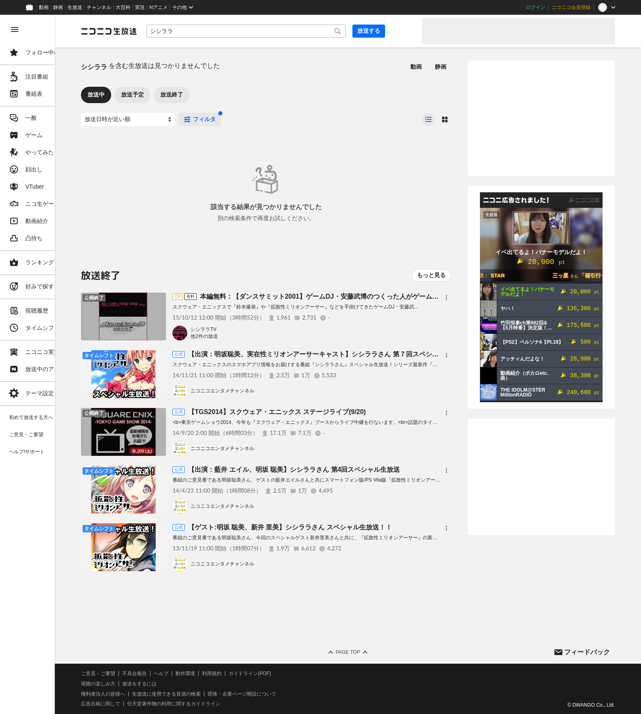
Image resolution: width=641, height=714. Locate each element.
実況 (140, 7)
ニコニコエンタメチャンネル (259, 391)
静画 (58, 7)
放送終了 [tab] (208, 94)
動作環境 (222, 673)
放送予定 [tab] (169, 94)
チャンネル (99, 7)
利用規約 (248, 673)
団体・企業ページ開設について (278, 693)
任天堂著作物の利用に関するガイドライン (210, 703)
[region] (46, 364)
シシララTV (240, 329)
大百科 (123, 7)
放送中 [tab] (132, 94)
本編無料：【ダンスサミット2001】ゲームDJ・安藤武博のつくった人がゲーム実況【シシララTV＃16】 (389, 296)
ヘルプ (198, 673)
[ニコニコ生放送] (145, 31)
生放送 (74, 7)
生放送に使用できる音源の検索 (203, 693)
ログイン (535, 7)
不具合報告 (171, 673)
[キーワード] (278, 31)
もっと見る (431, 275)
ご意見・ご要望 (135, 673)
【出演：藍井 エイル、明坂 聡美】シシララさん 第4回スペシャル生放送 (331, 469)
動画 (44, 7)
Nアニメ (158, 7)
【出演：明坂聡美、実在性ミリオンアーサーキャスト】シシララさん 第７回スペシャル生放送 (363, 354)
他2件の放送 (241, 336)
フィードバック (587, 652)
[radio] (428, 119)
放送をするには (176, 683)
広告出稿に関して (137, 704)
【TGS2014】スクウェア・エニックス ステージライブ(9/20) (314, 411)
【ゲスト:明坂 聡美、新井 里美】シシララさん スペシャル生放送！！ (327, 527)
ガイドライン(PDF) (286, 673)
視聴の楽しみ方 (135, 684)
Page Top (366, 652)
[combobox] (278, 31)
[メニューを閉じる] (15, 29)
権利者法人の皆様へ (140, 694)
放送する (395, 30)
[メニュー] (446, 297)
